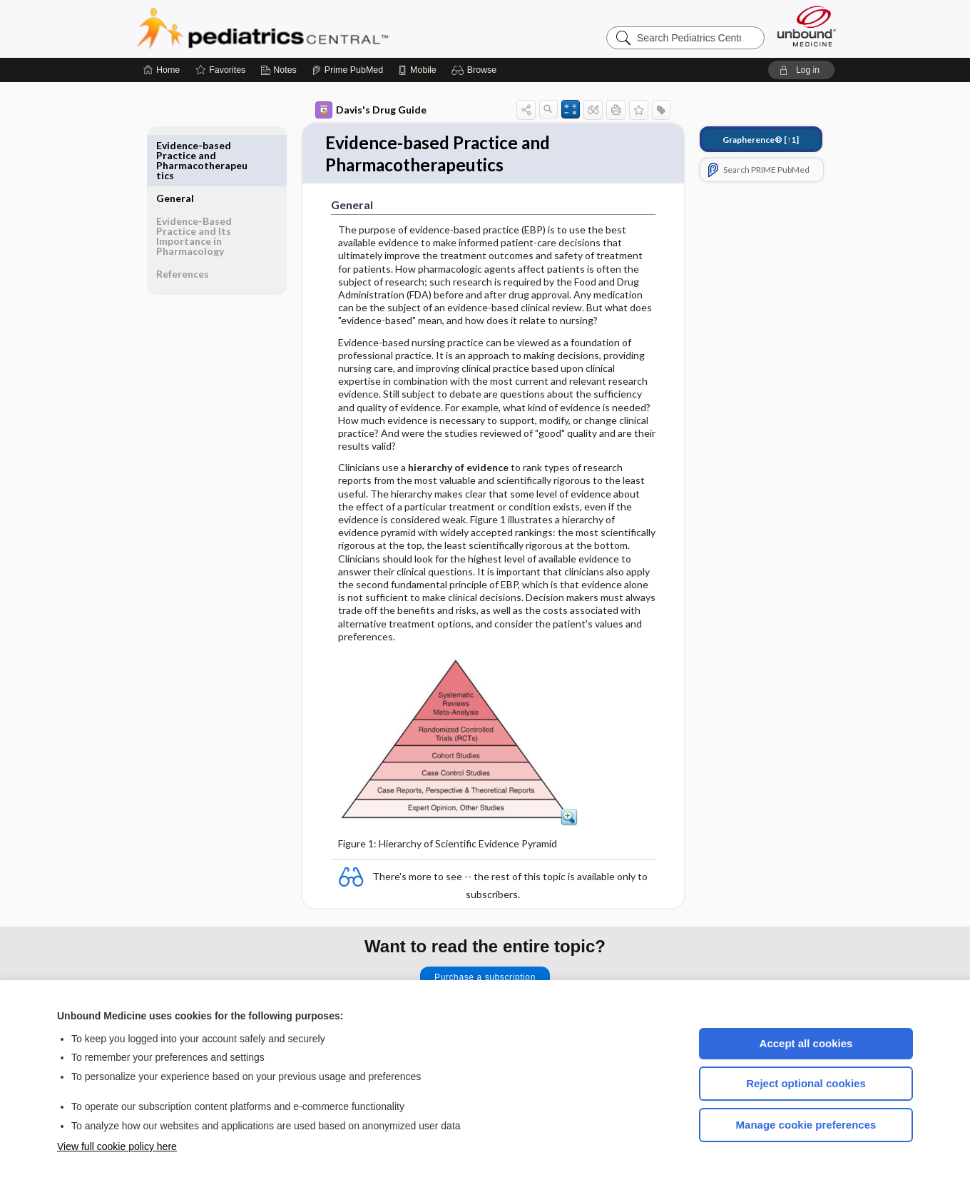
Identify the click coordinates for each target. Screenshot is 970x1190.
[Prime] (347, 70)
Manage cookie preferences (806, 1125)
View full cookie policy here (117, 1146)
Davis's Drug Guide (371, 110)
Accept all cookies (806, 1043)
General (175, 145)
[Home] (161, 70)
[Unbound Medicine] (806, 26)
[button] (476, 70)
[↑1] (761, 139)
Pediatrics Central (314, 28)
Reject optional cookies (806, 1083)
